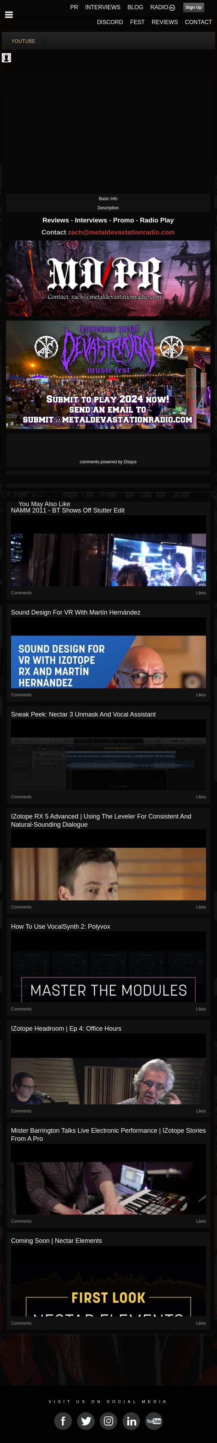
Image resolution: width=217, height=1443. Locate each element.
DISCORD (110, 22)
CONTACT (198, 22)
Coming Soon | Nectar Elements (56, 1240)
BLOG (135, 7)
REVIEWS (165, 22)
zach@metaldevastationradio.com (121, 232)
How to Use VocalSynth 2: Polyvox (60, 926)
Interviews (92, 220)
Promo (124, 220)
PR (74, 7)
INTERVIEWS (102, 7)
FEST (137, 22)
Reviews (57, 220)
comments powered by (108, 461)
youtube (23, 41)
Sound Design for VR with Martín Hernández (75, 612)
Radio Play (157, 220)
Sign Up (194, 7)
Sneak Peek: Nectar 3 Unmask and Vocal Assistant (83, 714)
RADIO (159, 7)
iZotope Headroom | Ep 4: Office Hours (66, 1028)
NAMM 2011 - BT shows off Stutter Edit (67, 510)
